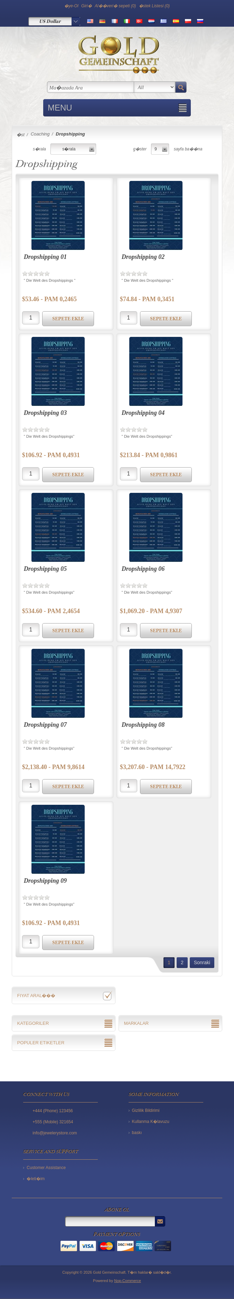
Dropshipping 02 (143, 256)
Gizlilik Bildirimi (146, 1110)
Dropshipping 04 (143, 412)
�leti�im (36, 1178)
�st (21, 134)
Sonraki (202, 962)
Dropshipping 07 (45, 724)
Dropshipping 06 (143, 568)
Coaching (40, 134)
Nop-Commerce (127, 1281)
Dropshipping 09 (45, 880)
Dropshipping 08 (143, 724)
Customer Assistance (46, 1167)
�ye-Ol (71, 5)
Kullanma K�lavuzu (150, 1121)
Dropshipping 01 (45, 256)
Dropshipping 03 (45, 412)
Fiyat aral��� (36, 995)
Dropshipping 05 (45, 568)
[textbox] (90, 87)
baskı (137, 1132)
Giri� (86, 5)
